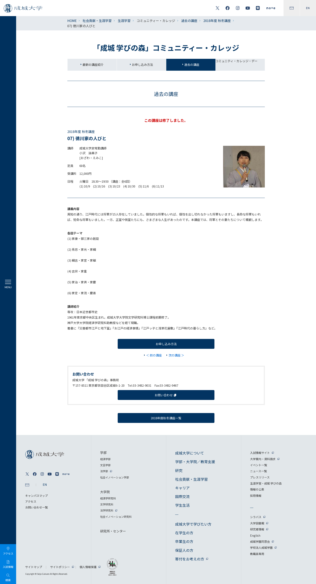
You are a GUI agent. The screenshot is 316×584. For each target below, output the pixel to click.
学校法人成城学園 (261, 548)
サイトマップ (33, 566)
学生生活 (182, 505)
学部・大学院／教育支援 (195, 461)
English (255, 535)
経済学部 (105, 459)
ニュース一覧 (258, 471)
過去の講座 (189, 20)
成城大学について (189, 453)
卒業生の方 (184, 541)
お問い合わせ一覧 (36, 507)
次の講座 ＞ (176, 355)
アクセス (30, 501)
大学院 (105, 491)
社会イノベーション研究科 (116, 517)
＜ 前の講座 (154, 355)
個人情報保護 (88, 566)
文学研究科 (106, 504)
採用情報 (255, 496)
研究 (178, 470)
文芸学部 (105, 465)
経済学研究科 (108, 498)
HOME (72, 20)
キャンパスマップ (36, 496)
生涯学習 (124, 20)
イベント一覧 (258, 465)
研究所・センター (113, 531)
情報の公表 (257, 489)
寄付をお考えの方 (189, 558)
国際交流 (182, 496)
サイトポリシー (60, 566)
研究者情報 (257, 529)
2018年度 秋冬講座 (217, 20)
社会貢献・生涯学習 (97, 20)
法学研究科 (106, 510)
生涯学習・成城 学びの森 (266, 483)
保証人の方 (184, 550)
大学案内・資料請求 (262, 459)
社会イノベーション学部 (114, 477)
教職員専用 (257, 554)
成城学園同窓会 (260, 541)
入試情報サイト (260, 453)
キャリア (182, 487)
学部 (103, 452)
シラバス (255, 517)
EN (308, 8)
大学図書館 (257, 523)
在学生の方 (184, 532)
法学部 (104, 471)
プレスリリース (260, 477)
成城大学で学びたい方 (193, 524)
